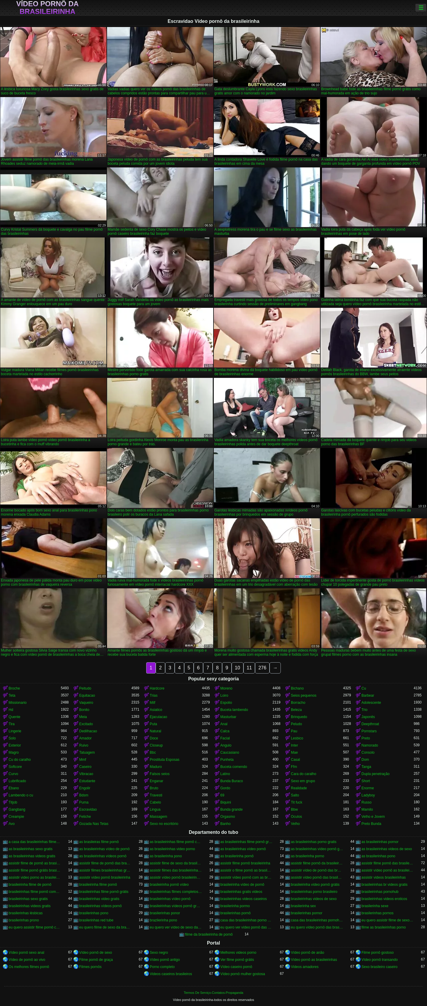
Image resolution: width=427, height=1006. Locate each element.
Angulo (225, 745)
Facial (225, 738)
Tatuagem (87, 752)
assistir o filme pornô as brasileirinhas (246, 870)
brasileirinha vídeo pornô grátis (315, 885)
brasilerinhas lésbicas (26, 913)
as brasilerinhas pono (378, 856)
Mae (294, 752)
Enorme (367, 788)
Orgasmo (227, 817)
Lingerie (15, 731)
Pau (294, 731)
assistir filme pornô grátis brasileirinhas (35, 870)
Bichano (297, 688)
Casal (295, 760)
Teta (12, 695)
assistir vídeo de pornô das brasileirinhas (317, 870)
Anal (223, 724)
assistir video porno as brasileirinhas (35, 877)
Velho (295, 824)
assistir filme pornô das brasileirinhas (387, 863)
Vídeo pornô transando (379, 960)
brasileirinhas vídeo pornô (170, 899)
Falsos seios (160, 774)
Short (365, 781)
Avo (12, 824)
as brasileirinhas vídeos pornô (102, 856)
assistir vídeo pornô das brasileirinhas (317, 877)
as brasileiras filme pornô (99, 842)
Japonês (368, 717)
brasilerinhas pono (93, 913)
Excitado (86, 724)
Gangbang (17, 809)
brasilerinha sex (303, 906)
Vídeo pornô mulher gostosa (242, 974)
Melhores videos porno (238, 952)
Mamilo (367, 809)
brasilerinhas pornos (377, 913)
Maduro (156, 767)
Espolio (226, 703)
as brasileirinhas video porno (172, 849)
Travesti (156, 795)
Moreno (226, 688)
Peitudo (85, 688)
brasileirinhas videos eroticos (384, 899)
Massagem (158, 817)
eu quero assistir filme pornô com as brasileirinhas (35, 927)
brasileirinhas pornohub (380, 892)
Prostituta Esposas (164, 760)
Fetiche (85, 817)
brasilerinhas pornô (235, 913)
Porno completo (162, 967)
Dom (365, 760)
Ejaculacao (158, 717)
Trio (364, 710)
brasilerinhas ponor (165, 913)
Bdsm (83, 795)
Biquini (225, 802)
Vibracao (86, 774)
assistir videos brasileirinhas (383, 877)
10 (237, 667)
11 (249, 667)
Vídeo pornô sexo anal (26, 952)
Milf (152, 703)
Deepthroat (370, 724)
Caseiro (85, 767)
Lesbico (297, 738)
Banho (225, 824)
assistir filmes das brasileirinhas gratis (176, 870)
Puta (153, 724)
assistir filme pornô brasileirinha (245, 863)
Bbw (294, 809)
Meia (83, 717)
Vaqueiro (86, 703)
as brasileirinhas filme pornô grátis (246, 842)
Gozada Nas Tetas (94, 824)
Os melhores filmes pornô (29, 967)
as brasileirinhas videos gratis (32, 856)
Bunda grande (231, 809)
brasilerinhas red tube (96, 920)
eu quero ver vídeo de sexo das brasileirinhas (176, 927)
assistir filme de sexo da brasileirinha (176, 863)
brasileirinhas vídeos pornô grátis (176, 906)
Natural (155, 731)
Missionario (18, 703)
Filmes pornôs (90, 967)
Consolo (368, 752)
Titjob (13, 802)
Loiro (224, 695)
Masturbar (228, 717)
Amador (85, 738)
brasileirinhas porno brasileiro (314, 892)
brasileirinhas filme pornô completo (35, 892)
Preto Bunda (371, 824)
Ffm (294, 767)
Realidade (299, 788)
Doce (154, 738)
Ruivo (83, 745)
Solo (12, 738)
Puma (83, 802)
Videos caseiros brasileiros (171, 974)
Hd (11, 710)
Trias (153, 695)
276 (262, 667)
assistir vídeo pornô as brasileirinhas (387, 870)
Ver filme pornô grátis (237, 960)
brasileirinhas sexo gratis (28, 899)
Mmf (82, 760)
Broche (14, 688)
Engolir (84, 788)
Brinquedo (299, 717)
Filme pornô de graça (96, 960)
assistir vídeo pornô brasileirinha (104, 877)
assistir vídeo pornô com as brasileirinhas (246, 877)
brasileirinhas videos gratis (29, 906)
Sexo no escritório (164, 824)
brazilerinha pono (163, 920)
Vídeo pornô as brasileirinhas (314, 960)
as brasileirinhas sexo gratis (30, 849)
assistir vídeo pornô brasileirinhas (176, 877)
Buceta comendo (233, 767)
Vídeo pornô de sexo (95, 952)
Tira (12, 724)
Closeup (156, 745)
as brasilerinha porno (307, 856)
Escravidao (88, 809)
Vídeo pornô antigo (165, 960)
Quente (14, 717)
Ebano (14, 788)
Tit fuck (296, 802)
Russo (366, 802)
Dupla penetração (375, 774)
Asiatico (156, 710)
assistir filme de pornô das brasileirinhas (105, 863)
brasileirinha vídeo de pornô (242, 885)
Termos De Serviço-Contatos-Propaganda (213, 992)
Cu (363, 688)
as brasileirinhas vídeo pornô (243, 849)
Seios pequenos (303, 695)
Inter (294, 745)
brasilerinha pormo (235, 906)
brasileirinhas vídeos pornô (100, 906)
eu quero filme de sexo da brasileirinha (105, 927)
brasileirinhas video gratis (99, 899)
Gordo (225, 788)
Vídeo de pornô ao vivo (27, 960)
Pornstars (369, 731)
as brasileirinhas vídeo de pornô (104, 849)
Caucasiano (229, 752)
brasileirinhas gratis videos (241, 892)
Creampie (16, 817)
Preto (365, 738)
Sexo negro (159, 952)
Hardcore (157, 688)
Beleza (296, 710)
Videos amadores (304, 967)
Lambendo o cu (21, 795)
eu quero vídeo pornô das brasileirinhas (317, 927)
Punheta (227, 760)
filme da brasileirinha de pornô (209, 934)
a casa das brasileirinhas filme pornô (35, 842)
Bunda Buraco (231, 781)
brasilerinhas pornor (306, 913)
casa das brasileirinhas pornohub (317, 920)
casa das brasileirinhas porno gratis (246, 920)
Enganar (156, 781)
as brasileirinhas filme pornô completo (176, 842)
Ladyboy (368, 795)
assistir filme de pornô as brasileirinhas (35, 863)
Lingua (155, 809)
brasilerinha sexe (374, 906)
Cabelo (155, 802)
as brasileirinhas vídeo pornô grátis (317, 849)
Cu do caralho (20, 760)
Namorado (369, 745)
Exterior (15, 745)
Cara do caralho (303, 774)
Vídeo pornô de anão (307, 952)
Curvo (13, 774)
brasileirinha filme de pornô (30, 885)
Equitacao (87, 695)
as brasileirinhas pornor (380, 842)
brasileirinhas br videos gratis (384, 885)
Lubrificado (17, 781)
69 (222, 795)
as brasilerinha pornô (237, 856)
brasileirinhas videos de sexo (314, 899)
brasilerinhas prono (24, 920)
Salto (295, 795)
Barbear (367, 695)
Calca (225, 731)
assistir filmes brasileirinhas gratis (105, 870)
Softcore (15, 767)
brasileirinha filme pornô (98, 885)
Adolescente (371, 703)
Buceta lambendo (234, 710)
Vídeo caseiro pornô (236, 967)
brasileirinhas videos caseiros (243, 899)
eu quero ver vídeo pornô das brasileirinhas (246, 927)
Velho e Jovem (373, 817)
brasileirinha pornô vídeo (169, 885)
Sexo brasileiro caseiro (379, 967)
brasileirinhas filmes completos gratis (176, 892)
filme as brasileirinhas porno (383, 927)
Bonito (84, 710)
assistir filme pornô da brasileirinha (317, 863)
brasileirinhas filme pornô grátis (103, 892)
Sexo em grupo (303, 781)
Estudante (87, 781)
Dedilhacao (88, 731)
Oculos (296, 817)
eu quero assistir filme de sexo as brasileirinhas (387, 920)
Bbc (153, 752)
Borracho (298, 703)
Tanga (366, 767)
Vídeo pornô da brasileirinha (47, 7)
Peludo (296, 724)
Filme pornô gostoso (377, 952)
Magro (14, 752)
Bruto (154, 788)
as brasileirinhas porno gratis (313, 842)
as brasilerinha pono (166, 856)
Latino (225, 774)
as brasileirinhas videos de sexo (386, 849)
